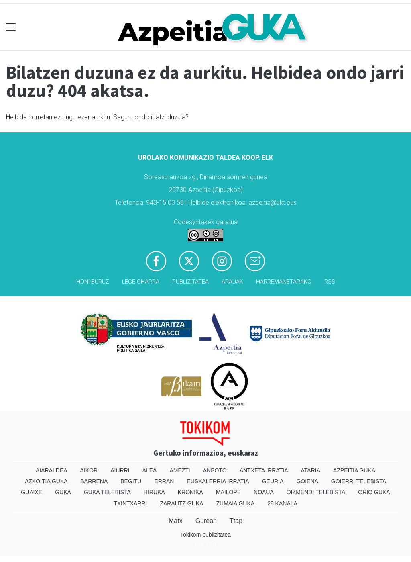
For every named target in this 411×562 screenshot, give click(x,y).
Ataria (310, 470)
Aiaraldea (51, 470)
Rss (329, 281)
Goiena (307, 481)
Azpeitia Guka (354, 470)
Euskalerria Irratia (218, 481)
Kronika (190, 492)
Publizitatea (190, 281)
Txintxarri (130, 503)
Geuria (273, 481)
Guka (63, 492)
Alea (149, 470)
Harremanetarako (283, 281)
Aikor (89, 470)
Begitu (130, 481)
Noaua (264, 492)
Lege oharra (140, 281)
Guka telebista (107, 492)
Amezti (179, 470)
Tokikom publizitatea (205, 534)
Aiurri (119, 470)
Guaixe (31, 492)
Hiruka (154, 492)
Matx (176, 520)
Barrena (94, 481)
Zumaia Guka (235, 503)
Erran (164, 481)
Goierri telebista (358, 481)
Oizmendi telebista (316, 492)
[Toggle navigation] (11, 27)
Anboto (215, 470)
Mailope (228, 492)
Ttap (236, 520)
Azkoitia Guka (46, 481)
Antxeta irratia (264, 470)
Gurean (206, 520)
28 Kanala (282, 503)
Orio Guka (374, 492)
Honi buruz (92, 281)
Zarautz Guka (181, 503)
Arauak (232, 281)
